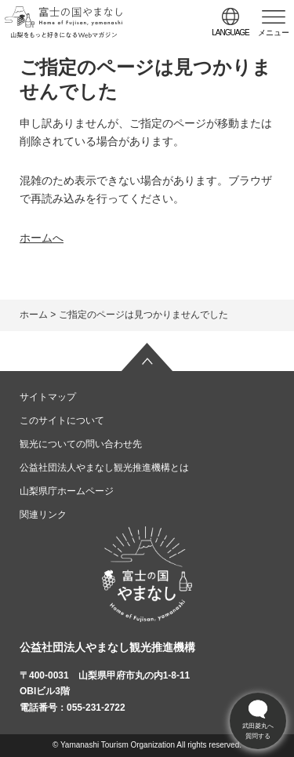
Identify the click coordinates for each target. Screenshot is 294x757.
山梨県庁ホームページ (67, 491)
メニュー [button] (273, 32)
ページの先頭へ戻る (147, 357)
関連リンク (43, 514)
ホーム (34, 314)
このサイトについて (62, 420)
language (230, 32)
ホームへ (42, 237)
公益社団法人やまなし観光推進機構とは (104, 467)
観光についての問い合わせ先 (81, 444)
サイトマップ (48, 397)
